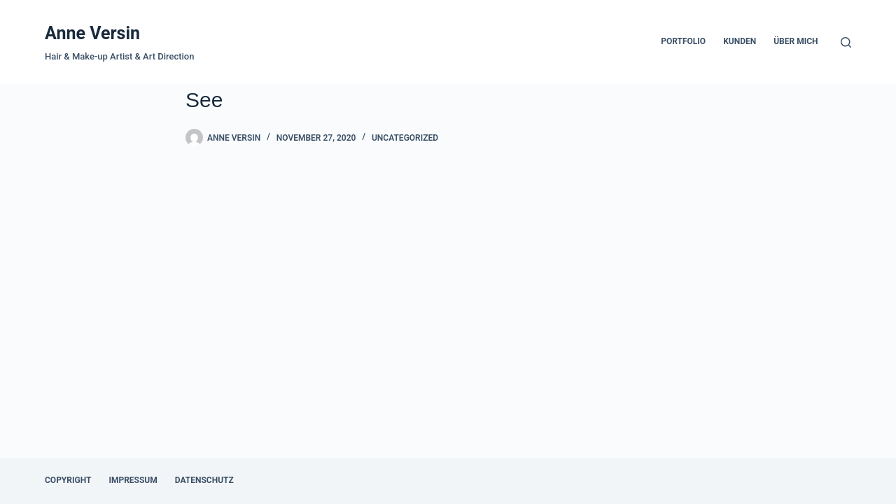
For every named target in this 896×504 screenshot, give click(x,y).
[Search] (846, 42)
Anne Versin (92, 33)
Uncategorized (405, 138)
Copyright (68, 480)
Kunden (739, 41)
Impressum (132, 480)
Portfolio (683, 41)
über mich (796, 41)
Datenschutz (204, 480)
